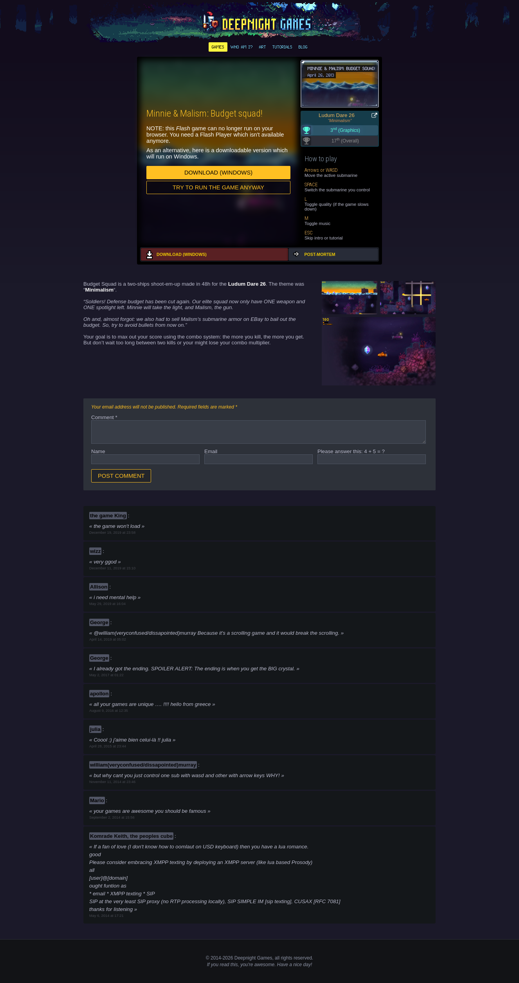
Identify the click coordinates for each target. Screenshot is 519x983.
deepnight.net (259, 22)
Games (218, 46)
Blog (303, 46)
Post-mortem (319, 254)
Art (262, 46)
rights (286, 958)
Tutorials (282, 46)
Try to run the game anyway (218, 187)
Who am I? (242, 46)
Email (210, 451)
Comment (104, 417)
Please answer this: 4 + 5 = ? (351, 451)
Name (98, 451)
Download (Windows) (218, 172)
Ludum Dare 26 (337, 115)
